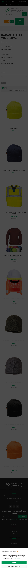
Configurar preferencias (14, 566)
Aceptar (14, 562)
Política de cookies (16, 558)
